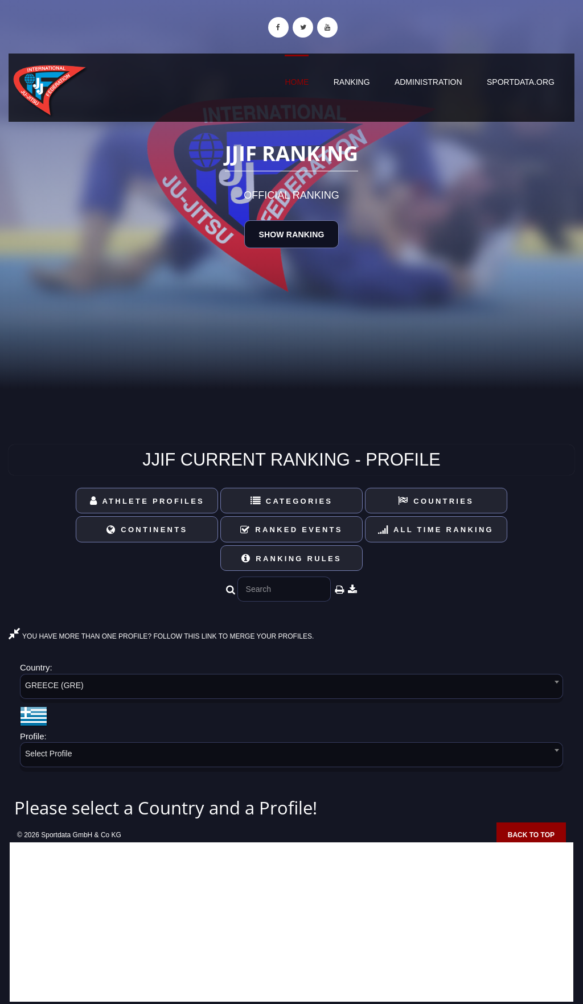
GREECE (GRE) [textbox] (54, 685)
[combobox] (291, 688)
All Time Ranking (436, 529)
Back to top (531, 835)
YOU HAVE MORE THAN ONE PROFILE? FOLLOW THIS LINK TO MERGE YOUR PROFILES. (161, 636)
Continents (146, 529)
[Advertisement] (291, 922)
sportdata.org (521, 82)
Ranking (352, 82)
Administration (428, 82)
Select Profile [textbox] (48, 753)
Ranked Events (291, 529)
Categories (292, 501)
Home (297, 82)
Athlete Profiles (147, 501)
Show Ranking (291, 234)
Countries (436, 501)
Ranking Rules (291, 558)
